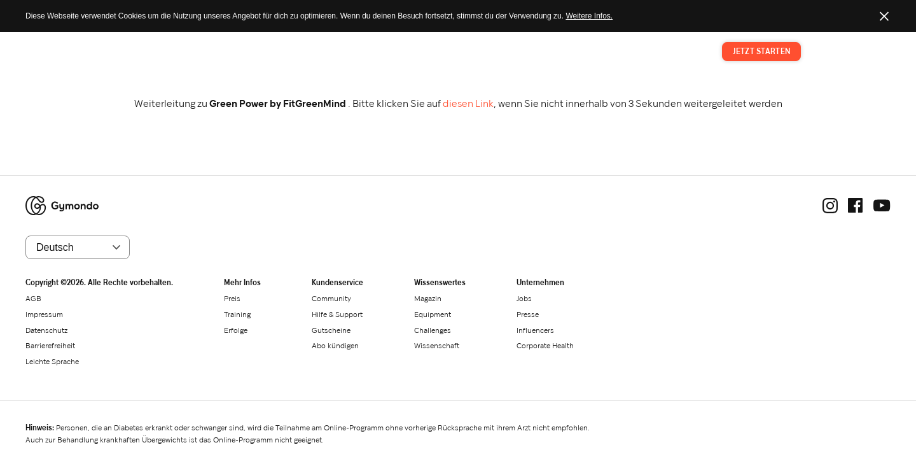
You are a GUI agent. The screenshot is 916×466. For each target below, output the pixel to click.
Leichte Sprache (52, 361)
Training (636, 51)
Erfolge (235, 330)
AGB (33, 298)
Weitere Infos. (589, 15)
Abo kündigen (335, 345)
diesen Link (468, 103)
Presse (528, 314)
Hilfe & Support (337, 314)
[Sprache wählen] (77, 247)
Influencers (535, 330)
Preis (594, 51)
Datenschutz (46, 330)
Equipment (432, 314)
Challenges (432, 330)
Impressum (44, 314)
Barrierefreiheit (50, 345)
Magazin (683, 51)
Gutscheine (331, 330)
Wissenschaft (436, 345)
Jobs (524, 298)
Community (331, 298)
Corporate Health (545, 345)
